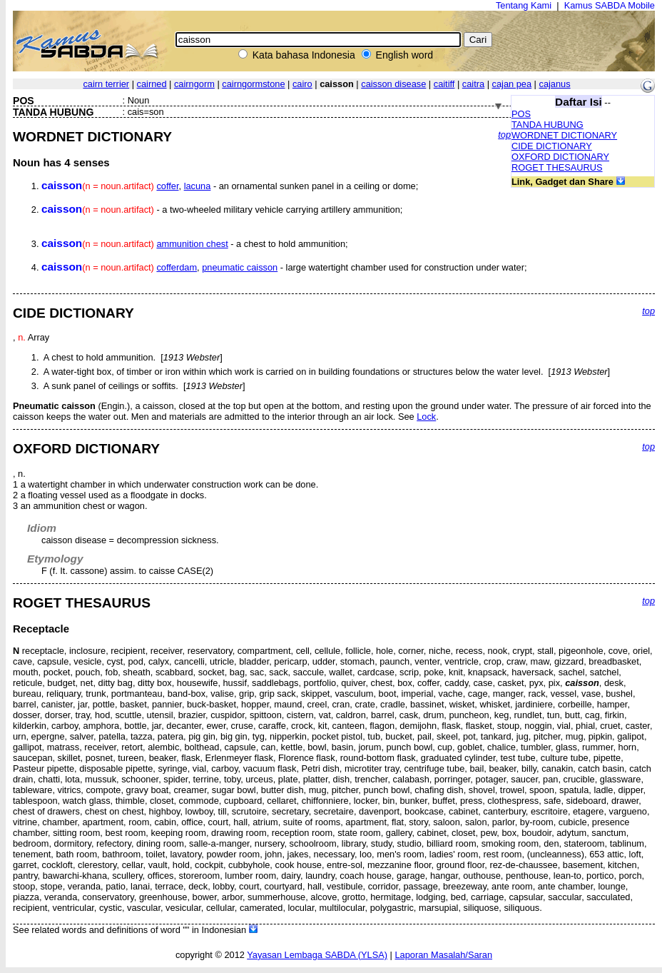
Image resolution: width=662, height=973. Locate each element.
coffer (167, 186)
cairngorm (194, 84)
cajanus (555, 84)
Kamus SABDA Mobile (609, 5)
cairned (152, 84)
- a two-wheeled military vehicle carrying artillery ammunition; (221, 209)
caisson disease (393, 84)
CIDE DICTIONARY (551, 146)
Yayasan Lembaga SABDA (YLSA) (317, 954)
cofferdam (176, 267)
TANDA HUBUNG (547, 124)
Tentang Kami (523, 5)
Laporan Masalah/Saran (443, 954)
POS (521, 114)
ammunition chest (192, 243)
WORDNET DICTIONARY (564, 135)
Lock (426, 416)
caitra (473, 84)
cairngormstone (253, 84)
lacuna (197, 186)
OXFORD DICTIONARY (560, 156)
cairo (302, 84)
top (504, 134)
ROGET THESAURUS (557, 167)
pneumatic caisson (239, 267)
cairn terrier (106, 84)
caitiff (444, 84)
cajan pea (512, 84)
